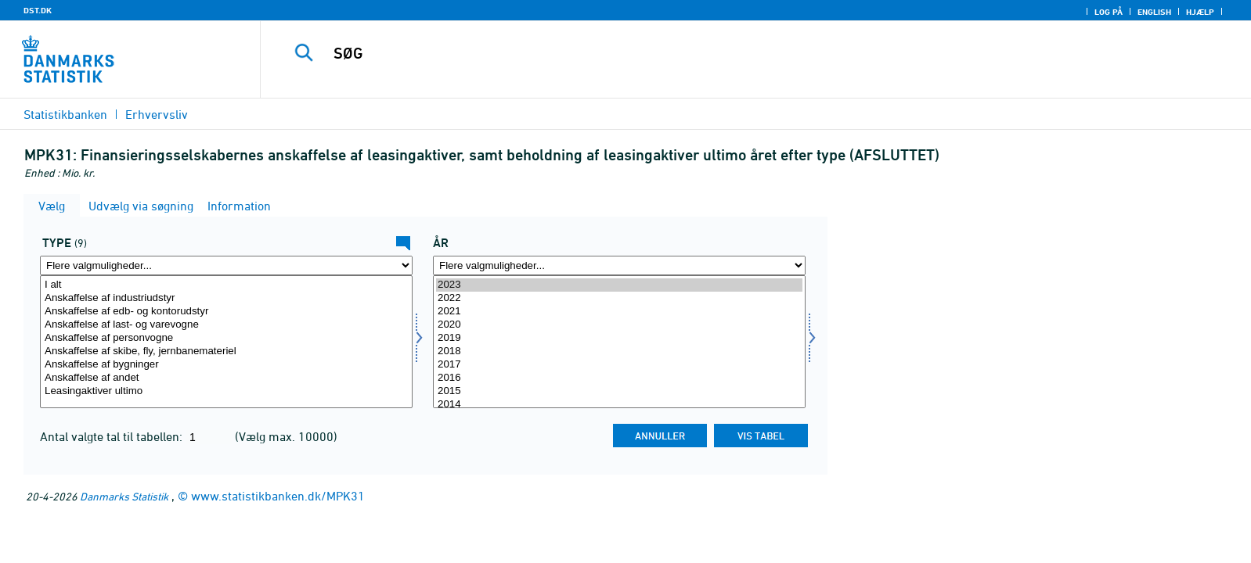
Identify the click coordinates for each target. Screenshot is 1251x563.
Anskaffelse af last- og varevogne (226, 325)
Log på (1108, 11)
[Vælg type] (226, 341)
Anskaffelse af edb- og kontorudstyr (226, 311)
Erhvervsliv (156, 114)
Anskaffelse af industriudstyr (226, 298)
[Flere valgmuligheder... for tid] (619, 265)
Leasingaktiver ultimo (226, 391)
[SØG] (718, 53)
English (1154, 11)
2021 (619, 311)
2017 (619, 364)
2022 (619, 298)
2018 (619, 351)
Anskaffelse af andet (226, 378)
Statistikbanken (65, 114)
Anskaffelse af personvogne (226, 338)
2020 (619, 325)
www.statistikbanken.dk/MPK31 (278, 496)
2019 (619, 338)
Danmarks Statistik (124, 496)
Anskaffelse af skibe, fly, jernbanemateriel (226, 351)
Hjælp (1200, 11)
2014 (619, 404)
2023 (619, 285)
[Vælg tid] (619, 341)
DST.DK (37, 10)
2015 (619, 391)
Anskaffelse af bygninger (226, 364)
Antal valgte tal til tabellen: (113, 436)
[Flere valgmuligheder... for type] (226, 265)
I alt (226, 285)
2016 (619, 378)
